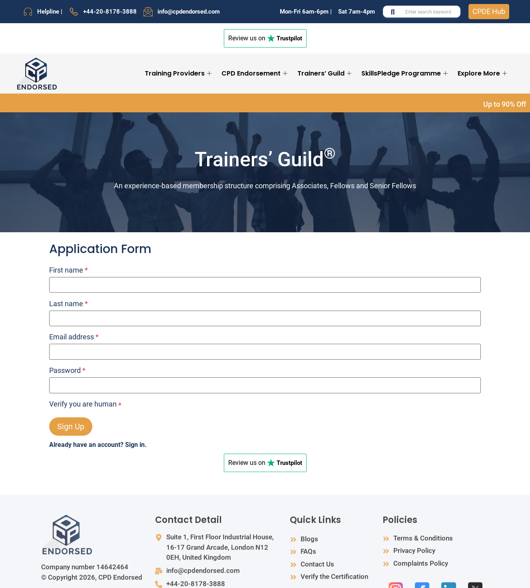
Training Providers (179, 73)
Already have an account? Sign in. (98, 444)
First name (68, 270)
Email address (74, 337)
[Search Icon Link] (517, 73)
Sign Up (70, 426)
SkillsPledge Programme (405, 73)
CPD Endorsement (255, 73)
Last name (68, 303)
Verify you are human (83, 404)
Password (67, 370)
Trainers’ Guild (325, 73)
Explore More (483, 73)
